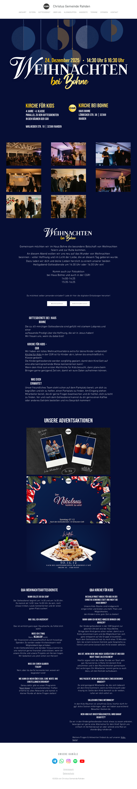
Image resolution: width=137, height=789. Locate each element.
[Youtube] (82, 761)
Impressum (68, 769)
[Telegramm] (54, 761)
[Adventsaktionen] (80, 303)
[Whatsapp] (61, 761)
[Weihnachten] (57, 303)
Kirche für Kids (33, 354)
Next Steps (25, 688)
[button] (83, 12)
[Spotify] (75, 761)
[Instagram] (68, 761)
